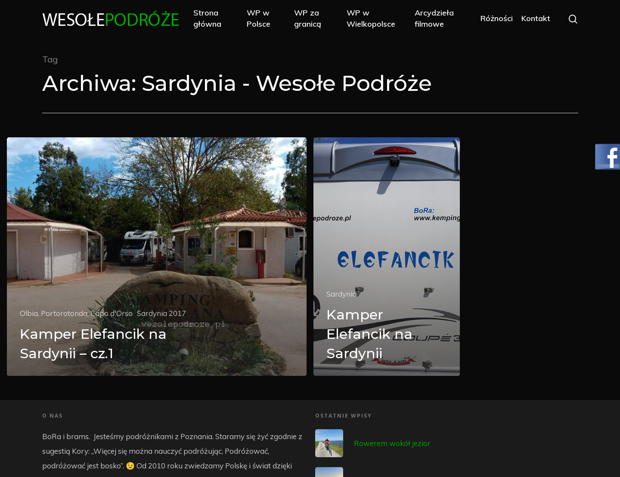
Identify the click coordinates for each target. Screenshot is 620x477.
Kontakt (535, 18)
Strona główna (207, 18)
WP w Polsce (258, 18)
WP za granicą (307, 18)
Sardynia (341, 293)
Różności (496, 18)
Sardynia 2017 (161, 313)
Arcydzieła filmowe (434, 18)
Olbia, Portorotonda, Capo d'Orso (76, 313)
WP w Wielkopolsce (371, 18)
